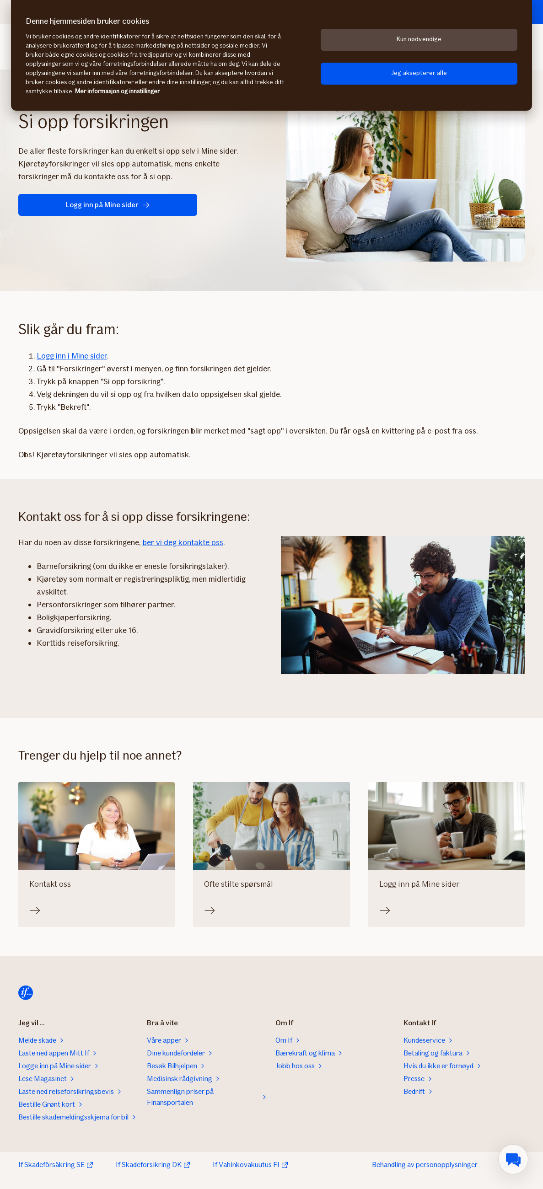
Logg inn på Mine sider (78, 204)
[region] (271, 55)
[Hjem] (25, 992)
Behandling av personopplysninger (425, 1164)
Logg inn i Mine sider (72, 356)
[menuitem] (513, 1159)
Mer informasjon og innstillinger (117, 91)
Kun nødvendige (419, 39)
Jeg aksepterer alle (419, 73)
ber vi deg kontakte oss (182, 542)
